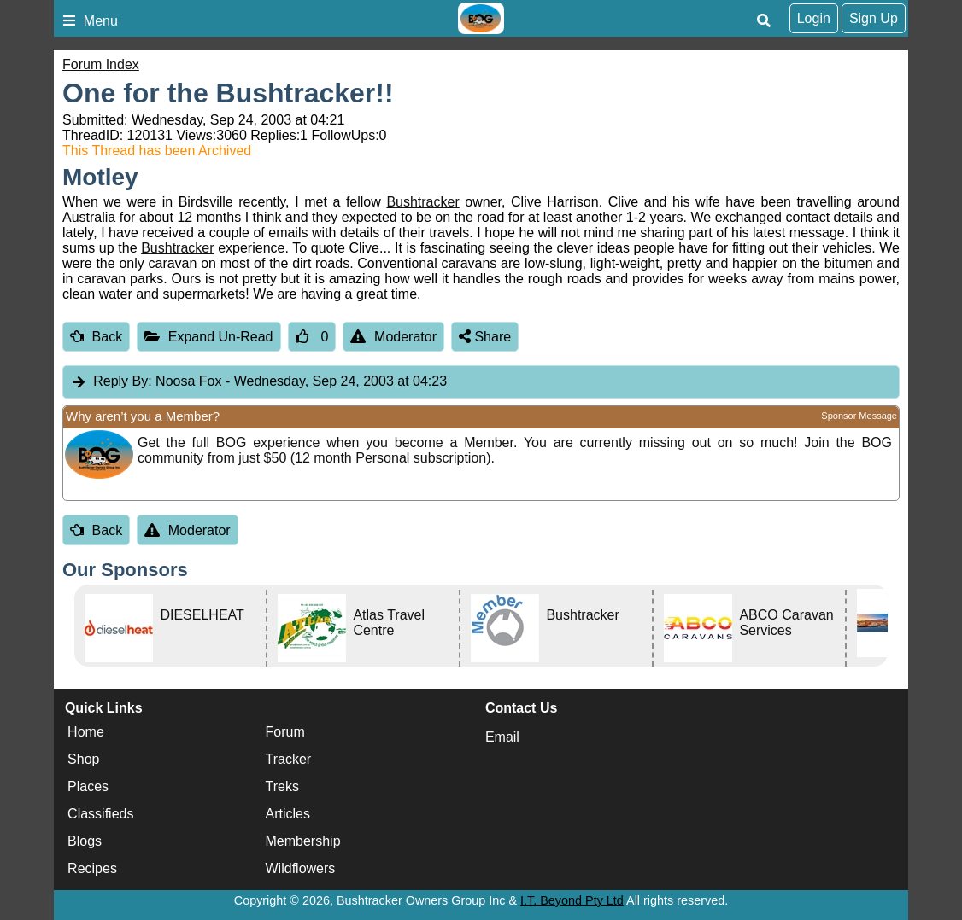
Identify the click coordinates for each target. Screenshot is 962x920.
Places (88, 787)
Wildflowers (301, 869)
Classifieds (100, 814)
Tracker (289, 760)
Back (96, 336)
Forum (285, 732)
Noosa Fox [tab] (258, 382)
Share (485, 336)
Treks (282, 787)
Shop (83, 760)
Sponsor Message (859, 416)
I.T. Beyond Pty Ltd (572, 900)
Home (85, 732)
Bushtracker (422, 202)
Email (502, 737)
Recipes (92, 869)
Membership (303, 842)
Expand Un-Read (208, 336)
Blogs (84, 842)
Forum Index (100, 64)
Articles (288, 814)
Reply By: (122, 381)
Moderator (393, 336)
